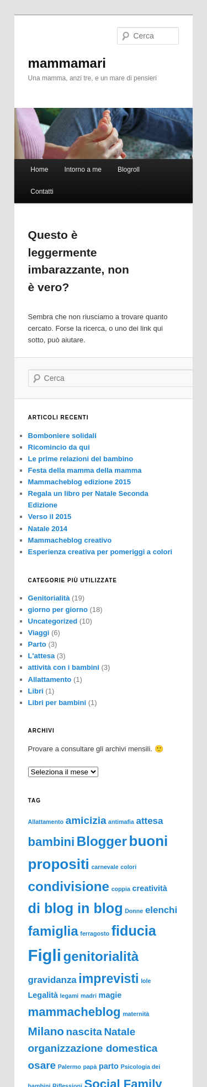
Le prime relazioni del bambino (81, 459)
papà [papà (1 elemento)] (90, 1066)
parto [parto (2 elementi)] (109, 1066)
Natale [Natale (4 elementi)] (119, 1031)
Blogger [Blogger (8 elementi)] (102, 841)
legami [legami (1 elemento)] (69, 995)
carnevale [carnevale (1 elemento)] (104, 867)
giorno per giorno (58, 609)
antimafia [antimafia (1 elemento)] (121, 821)
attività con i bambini (63, 667)
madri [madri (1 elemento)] (89, 995)
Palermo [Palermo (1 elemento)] (69, 1066)
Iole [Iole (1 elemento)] (146, 980)
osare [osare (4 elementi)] (42, 1065)
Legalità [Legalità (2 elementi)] (43, 995)
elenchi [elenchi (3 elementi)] (161, 910)
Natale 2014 (48, 529)
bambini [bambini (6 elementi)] (51, 842)
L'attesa (41, 656)
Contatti (41, 191)
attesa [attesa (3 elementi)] (149, 821)
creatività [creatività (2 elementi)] (149, 888)
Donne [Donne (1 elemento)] (134, 911)
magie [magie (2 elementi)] (110, 995)
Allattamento (50, 679)
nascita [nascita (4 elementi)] (84, 1031)
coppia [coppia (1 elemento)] (121, 889)
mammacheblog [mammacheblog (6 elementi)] (74, 1012)
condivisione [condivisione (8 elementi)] (68, 886)
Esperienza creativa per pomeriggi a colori (100, 552)
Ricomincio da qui (59, 447)
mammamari (67, 63)
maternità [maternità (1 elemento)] (136, 1013)
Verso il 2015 (50, 516)
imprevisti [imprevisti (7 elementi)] (108, 978)
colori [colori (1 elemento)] (128, 867)
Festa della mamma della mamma (85, 470)
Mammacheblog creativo (70, 540)
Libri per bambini (57, 702)
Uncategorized (53, 621)
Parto (37, 644)
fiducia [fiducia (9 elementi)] (134, 930)
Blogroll (129, 169)
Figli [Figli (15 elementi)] (44, 955)
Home (39, 169)
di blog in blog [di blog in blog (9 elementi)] (75, 908)
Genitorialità (49, 598)
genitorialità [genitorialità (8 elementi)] (101, 956)
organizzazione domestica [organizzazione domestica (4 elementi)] (93, 1048)
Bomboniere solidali (62, 435)
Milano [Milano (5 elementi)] (46, 1031)
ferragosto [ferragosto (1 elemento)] (94, 933)
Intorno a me (82, 169)
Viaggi (39, 633)
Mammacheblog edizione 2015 (79, 482)
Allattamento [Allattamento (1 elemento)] (46, 821)
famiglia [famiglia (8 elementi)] (53, 931)
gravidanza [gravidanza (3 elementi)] (52, 980)
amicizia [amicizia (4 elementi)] (86, 820)
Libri (36, 691)
